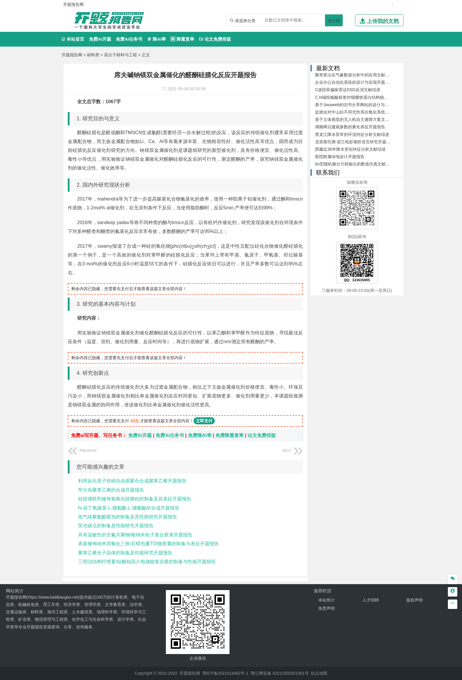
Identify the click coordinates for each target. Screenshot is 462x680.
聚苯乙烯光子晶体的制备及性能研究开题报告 (125, 552)
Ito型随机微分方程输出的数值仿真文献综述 (354, 164)
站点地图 (319, 673)
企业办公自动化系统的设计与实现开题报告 (354, 82)
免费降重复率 (229, 435)
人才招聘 (370, 600)
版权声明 (414, 600)
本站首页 (72, 39)
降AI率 (156, 39)
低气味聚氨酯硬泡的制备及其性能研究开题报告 (127, 516)
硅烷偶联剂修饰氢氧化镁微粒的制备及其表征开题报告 (134, 498)
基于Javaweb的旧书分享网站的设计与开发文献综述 (362, 104)
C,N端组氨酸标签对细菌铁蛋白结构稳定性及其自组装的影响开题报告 (378, 97)
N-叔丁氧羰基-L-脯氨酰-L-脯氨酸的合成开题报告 (128, 507)
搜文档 (334, 20)
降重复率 (182, 39)
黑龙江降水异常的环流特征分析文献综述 (352, 134)
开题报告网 (72, 54)
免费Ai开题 (100, 39)
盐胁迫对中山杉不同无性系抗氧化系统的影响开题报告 (364, 112)
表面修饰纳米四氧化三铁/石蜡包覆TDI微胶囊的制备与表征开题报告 (148, 543)
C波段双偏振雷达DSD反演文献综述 (347, 89)
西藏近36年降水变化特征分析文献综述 (350, 149)
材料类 (93, 54)
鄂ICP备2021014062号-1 (225, 673)
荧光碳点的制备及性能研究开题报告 (116, 525)
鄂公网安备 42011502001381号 (280, 673)
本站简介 (326, 600)
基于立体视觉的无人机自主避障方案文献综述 (356, 119)
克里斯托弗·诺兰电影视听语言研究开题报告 (355, 141)
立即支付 (204, 420)
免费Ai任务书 (129, 39)
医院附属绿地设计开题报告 (339, 156)
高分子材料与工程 (120, 54)
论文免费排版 (215, 39)
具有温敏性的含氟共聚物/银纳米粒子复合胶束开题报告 (135, 534)
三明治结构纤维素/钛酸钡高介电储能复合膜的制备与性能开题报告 (147, 561)
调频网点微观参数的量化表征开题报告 (350, 126)
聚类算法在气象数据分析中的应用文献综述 (354, 75)
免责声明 (326, 608)
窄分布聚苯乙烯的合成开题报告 (111, 489)
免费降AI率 (200, 435)
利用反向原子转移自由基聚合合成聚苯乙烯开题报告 (132, 480)
